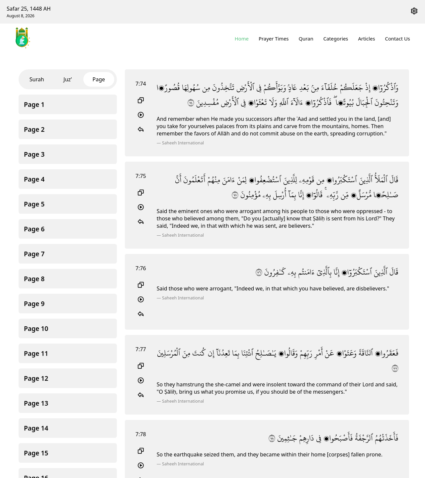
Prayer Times (274, 38)
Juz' (67, 79)
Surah (37, 79)
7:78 (140, 434)
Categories (335, 38)
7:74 (140, 83)
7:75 (140, 176)
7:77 (140, 349)
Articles (366, 38)
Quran (306, 38)
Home (242, 38)
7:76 (140, 268)
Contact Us (397, 38)
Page (99, 79)
